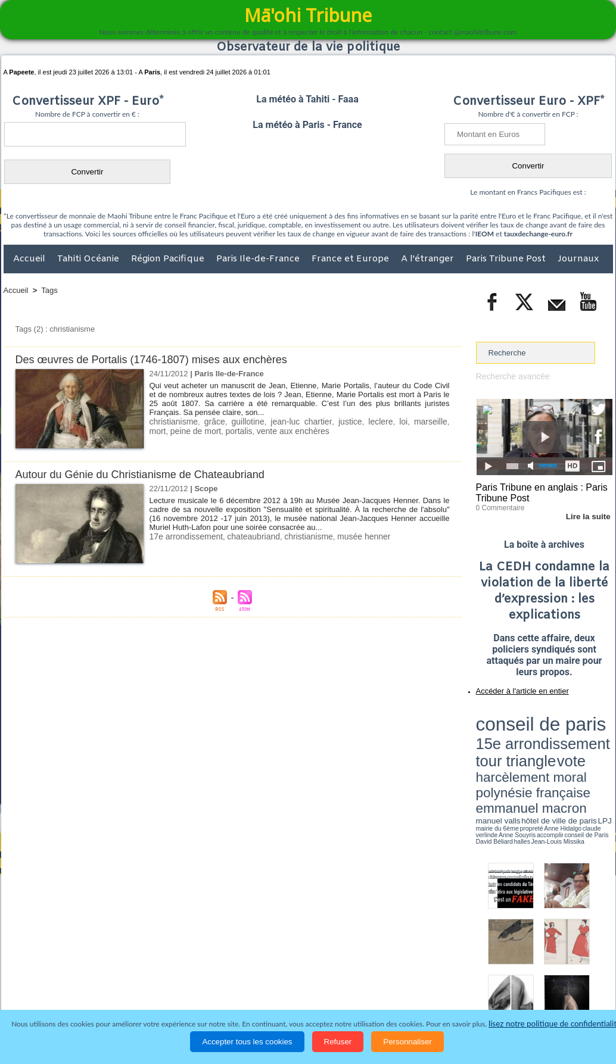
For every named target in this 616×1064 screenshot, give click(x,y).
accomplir (601, 752)
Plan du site (296, 961)
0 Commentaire (498, 505)
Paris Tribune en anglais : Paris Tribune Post (538, 492)
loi (385, 421)
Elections (387, 986)
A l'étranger (428, 259)
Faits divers (247, 986)
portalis (213, 430)
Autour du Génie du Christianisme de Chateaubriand (147, 474)
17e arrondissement (184, 536)
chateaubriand (246, 536)
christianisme (172, 421)
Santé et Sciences (334, 986)
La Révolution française (450, 986)
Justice (285, 986)
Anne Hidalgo (535, 752)
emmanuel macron (507, 744)
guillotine (241, 421)
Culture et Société (190, 986)
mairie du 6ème (496, 752)
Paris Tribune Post (507, 259)
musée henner (349, 536)
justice (336, 421)
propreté (516, 752)
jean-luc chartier (290, 421)
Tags (49, 290)
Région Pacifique (169, 259)
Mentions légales (579, 986)
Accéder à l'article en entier (515, 687)
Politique (52, 986)
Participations (521, 986)
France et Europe (351, 259)
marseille (410, 421)
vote (591, 726)
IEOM (484, 233)
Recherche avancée (510, 376)
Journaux (578, 259)
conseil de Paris (488, 756)
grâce (210, 421)
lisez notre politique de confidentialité (555, 1023)
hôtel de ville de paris (588, 745)
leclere (364, 421)
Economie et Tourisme (112, 986)
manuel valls (553, 745)
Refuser (338, 1041)
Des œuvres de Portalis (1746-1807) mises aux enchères (159, 359)
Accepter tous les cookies (247, 1041)
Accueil (30, 259)
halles (529, 756)
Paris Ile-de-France (259, 259)
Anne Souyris (582, 752)
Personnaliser (407, 1041)
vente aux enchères (263, 430)
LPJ (480, 751)
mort (439, 421)
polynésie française (573, 735)
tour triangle (560, 726)
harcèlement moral (507, 735)
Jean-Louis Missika (549, 756)
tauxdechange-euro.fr (538, 233)
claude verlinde (559, 752)
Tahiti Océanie (89, 259)
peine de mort (173, 430)
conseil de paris (513, 715)
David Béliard (513, 756)
